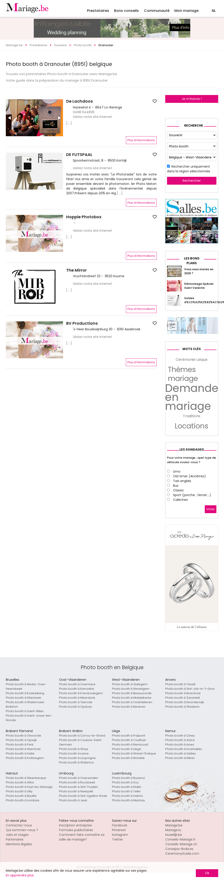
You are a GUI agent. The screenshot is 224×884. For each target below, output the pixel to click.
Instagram (120, 834)
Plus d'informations (141, 140)
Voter (210, 509)
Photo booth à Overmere (77, 684)
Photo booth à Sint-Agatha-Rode (83, 796)
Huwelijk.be (173, 834)
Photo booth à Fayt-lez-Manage (29, 787)
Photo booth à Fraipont (128, 735)
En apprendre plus (20, 875)
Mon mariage (186, 10)
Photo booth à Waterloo (76, 762)
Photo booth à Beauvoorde (132, 693)
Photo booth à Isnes (179, 744)
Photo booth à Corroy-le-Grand (82, 735)
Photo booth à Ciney (180, 735)
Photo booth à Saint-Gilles (25, 711)
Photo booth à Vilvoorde (23, 735)
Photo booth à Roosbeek (77, 782)
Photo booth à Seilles (180, 753)
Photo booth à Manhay (128, 800)
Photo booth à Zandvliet (182, 698)
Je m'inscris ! (192, 99)
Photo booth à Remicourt (130, 744)
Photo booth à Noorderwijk (184, 702)
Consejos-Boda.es (179, 849)
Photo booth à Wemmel (23, 749)
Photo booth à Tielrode (75, 702)
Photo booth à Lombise (22, 800)
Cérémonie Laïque (191, 359)
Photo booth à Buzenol (128, 778)
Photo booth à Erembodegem (81, 693)
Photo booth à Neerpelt (76, 791)
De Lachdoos (79, 101)
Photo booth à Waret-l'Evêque (134, 753)
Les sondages (192, 449)
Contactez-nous (19, 825)
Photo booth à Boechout (183, 693)
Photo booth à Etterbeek (23, 698)
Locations (191, 426)
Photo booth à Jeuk (73, 800)
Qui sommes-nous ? (22, 830)
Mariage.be (173, 825)
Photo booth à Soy (125, 782)
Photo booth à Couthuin (129, 740)
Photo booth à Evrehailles (183, 749)
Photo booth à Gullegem (130, 684)
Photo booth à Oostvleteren (132, 702)
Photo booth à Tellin (126, 791)
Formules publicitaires (76, 830)
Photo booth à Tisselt (180, 684)
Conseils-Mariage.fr (180, 839)
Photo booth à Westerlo (182, 707)
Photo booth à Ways (73, 749)
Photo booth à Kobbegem (25, 758)
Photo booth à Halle (20, 753)
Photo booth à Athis (20, 782)
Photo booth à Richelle (128, 758)
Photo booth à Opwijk (21, 740)
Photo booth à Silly (19, 791)
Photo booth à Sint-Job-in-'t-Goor (190, 689)
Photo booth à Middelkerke (131, 698)
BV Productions (82, 323)
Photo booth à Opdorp (75, 707)
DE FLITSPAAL (79, 155)
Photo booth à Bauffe (21, 796)
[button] (9, 117)
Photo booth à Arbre (180, 740)
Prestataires (98, 10)
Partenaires (14, 839)
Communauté (156, 10)
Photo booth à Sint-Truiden (78, 787)
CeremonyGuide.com (182, 853)
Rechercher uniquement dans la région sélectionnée (188, 168)
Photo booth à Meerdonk (77, 698)
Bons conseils (126, 10)
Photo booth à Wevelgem (130, 689)
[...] (69, 123)
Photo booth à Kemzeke (76, 689)
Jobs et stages (17, 834)
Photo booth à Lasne (74, 753)
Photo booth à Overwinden (78, 778)
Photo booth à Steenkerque (26, 778)
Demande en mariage (191, 397)
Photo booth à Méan (180, 758)
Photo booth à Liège (126, 749)
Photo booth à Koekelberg (25, 693)
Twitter (117, 839)
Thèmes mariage (183, 374)
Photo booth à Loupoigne (77, 758)
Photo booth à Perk (20, 744)
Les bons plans (191, 260)
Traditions (191, 416)
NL (214, 10)
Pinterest (119, 830)
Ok (207, 873)
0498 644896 (84, 112)
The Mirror (76, 270)
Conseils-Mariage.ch (181, 844)
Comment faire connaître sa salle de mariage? (81, 837)
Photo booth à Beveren (129, 707)
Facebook (119, 825)
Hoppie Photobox (83, 217)
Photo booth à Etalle (126, 787)
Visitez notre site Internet (92, 117)
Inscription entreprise (75, 825)
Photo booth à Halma (127, 796)
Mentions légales (19, 844)
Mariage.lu (173, 830)
